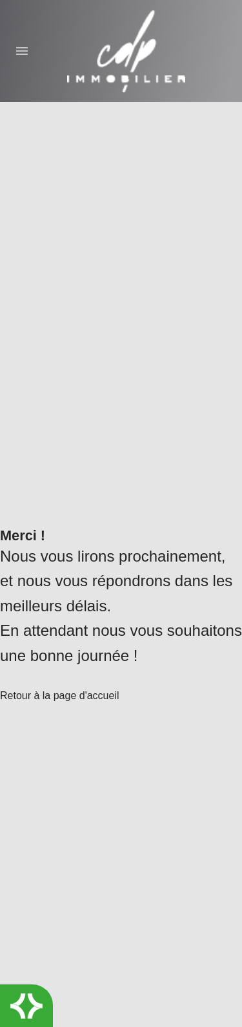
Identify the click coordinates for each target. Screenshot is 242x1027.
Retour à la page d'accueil (59, 695)
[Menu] (26, 51)
